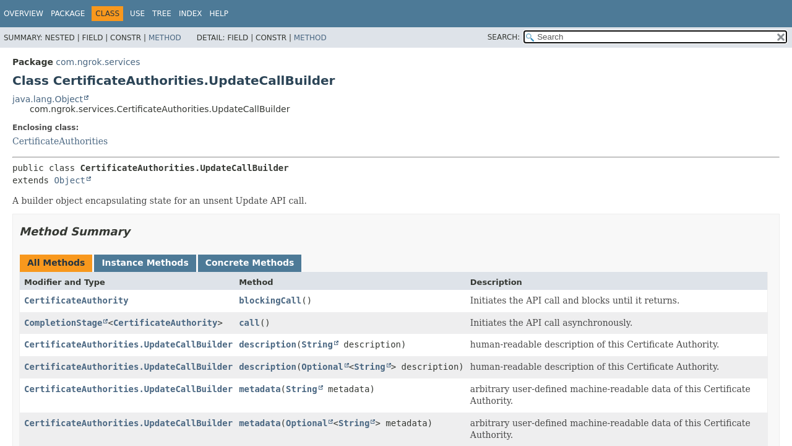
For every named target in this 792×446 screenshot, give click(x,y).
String (317, 344)
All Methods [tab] (56, 263)
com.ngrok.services (98, 62)
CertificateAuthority (76, 300)
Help (218, 13)
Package (68, 13)
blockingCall (270, 300)
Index (190, 13)
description (267, 344)
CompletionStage (63, 323)
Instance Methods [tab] (144, 263)
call (249, 323)
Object (69, 180)
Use (137, 13)
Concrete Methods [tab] (250, 263)
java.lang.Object (47, 99)
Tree (161, 13)
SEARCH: (504, 37)
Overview (23, 13)
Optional (322, 367)
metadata (259, 389)
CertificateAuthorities (60, 141)
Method (164, 37)
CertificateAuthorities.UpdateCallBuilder (128, 344)
